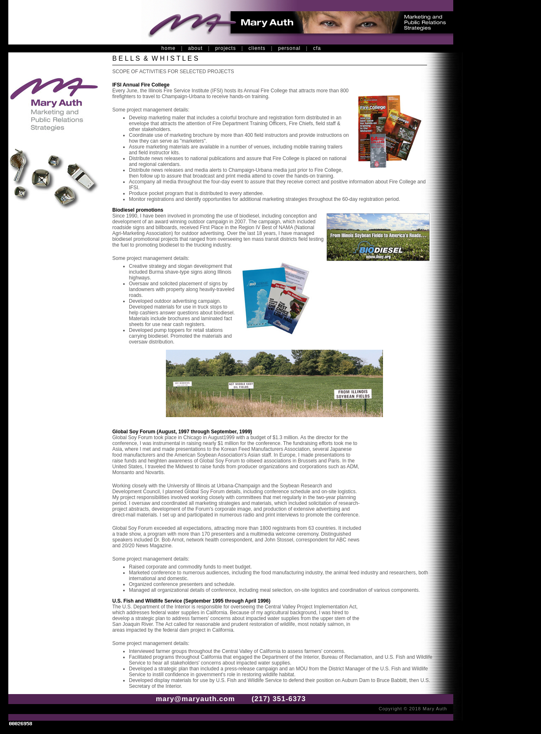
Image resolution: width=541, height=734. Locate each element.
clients (257, 48)
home (168, 48)
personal (289, 48)
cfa (317, 48)
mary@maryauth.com (195, 699)
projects (225, 48)
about (195, 48)
